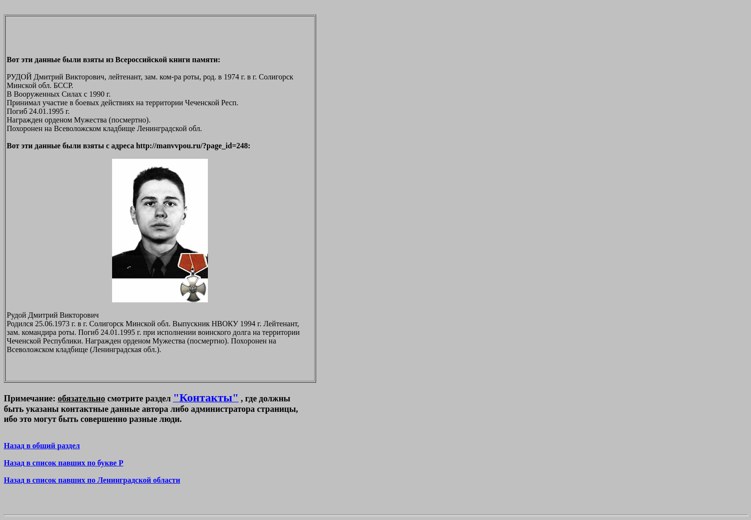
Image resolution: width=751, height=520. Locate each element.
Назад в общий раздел (42, 446)
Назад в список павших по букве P (63, 463)
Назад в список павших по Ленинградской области (92, 480)
